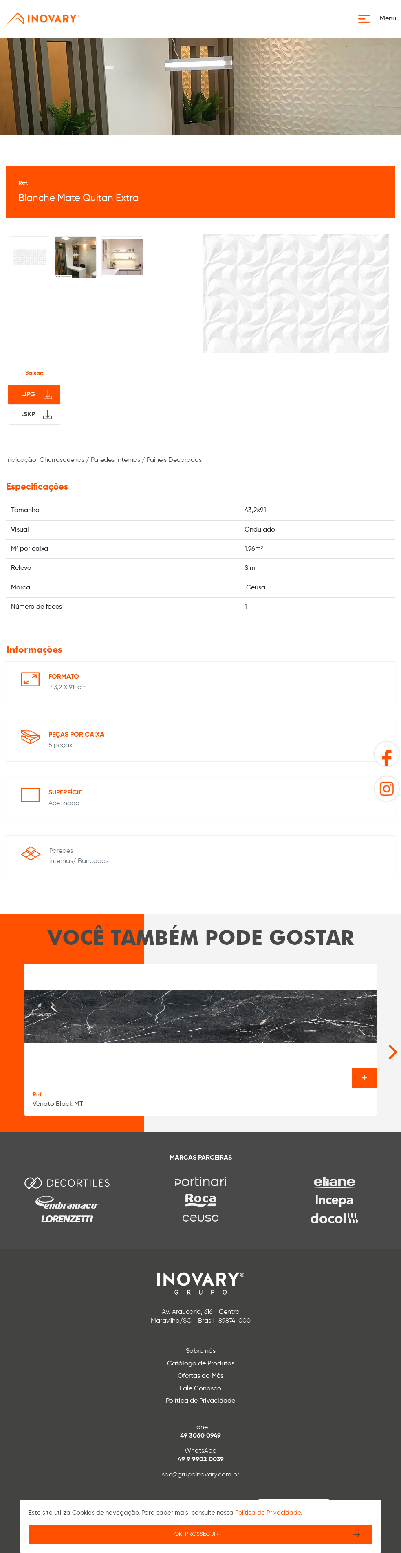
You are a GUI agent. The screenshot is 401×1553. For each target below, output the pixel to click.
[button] (379, 19)
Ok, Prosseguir (196, 1534)
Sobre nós (201, 1351)
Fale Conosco (200, 1388)
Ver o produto (364, 1077)
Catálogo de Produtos (200, 1364)
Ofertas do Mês (200, 1376)
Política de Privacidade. (268, 1513)
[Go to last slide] (8, 1047)
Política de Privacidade (200, 1401)
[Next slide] (380, 1047)
